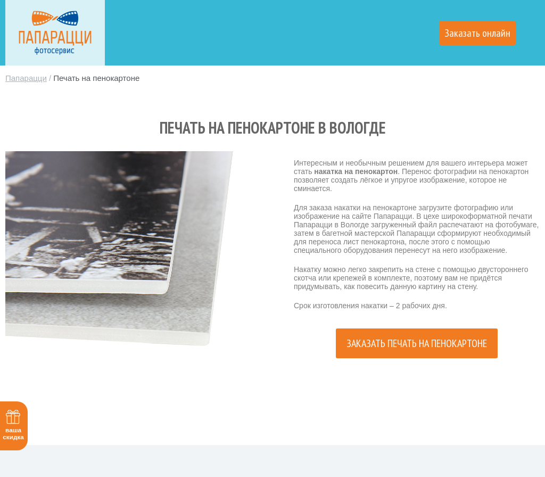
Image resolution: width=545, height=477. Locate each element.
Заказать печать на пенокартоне (416, 343)
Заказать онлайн (477, 33)
